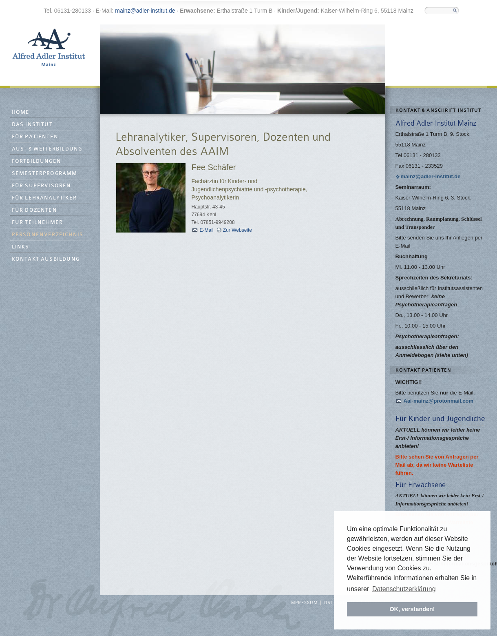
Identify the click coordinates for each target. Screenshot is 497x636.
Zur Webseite (237, 230)
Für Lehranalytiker (44, 198)
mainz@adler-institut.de (145, 10)
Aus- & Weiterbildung (47, 149)
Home (21, 112)
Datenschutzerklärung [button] (404, 588)
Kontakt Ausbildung (46, 259)
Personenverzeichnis (48, 234)
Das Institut (32, 124)
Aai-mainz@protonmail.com (439, 401)
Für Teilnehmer (37, 222)
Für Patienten (35, 137)
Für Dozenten (34, 210)
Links (20, 247)
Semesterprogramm (44, 173)
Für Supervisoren (41, 185)
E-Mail (207, 230)
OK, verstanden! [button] (412, 609)
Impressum (303, 603)
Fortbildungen (37, 161)
